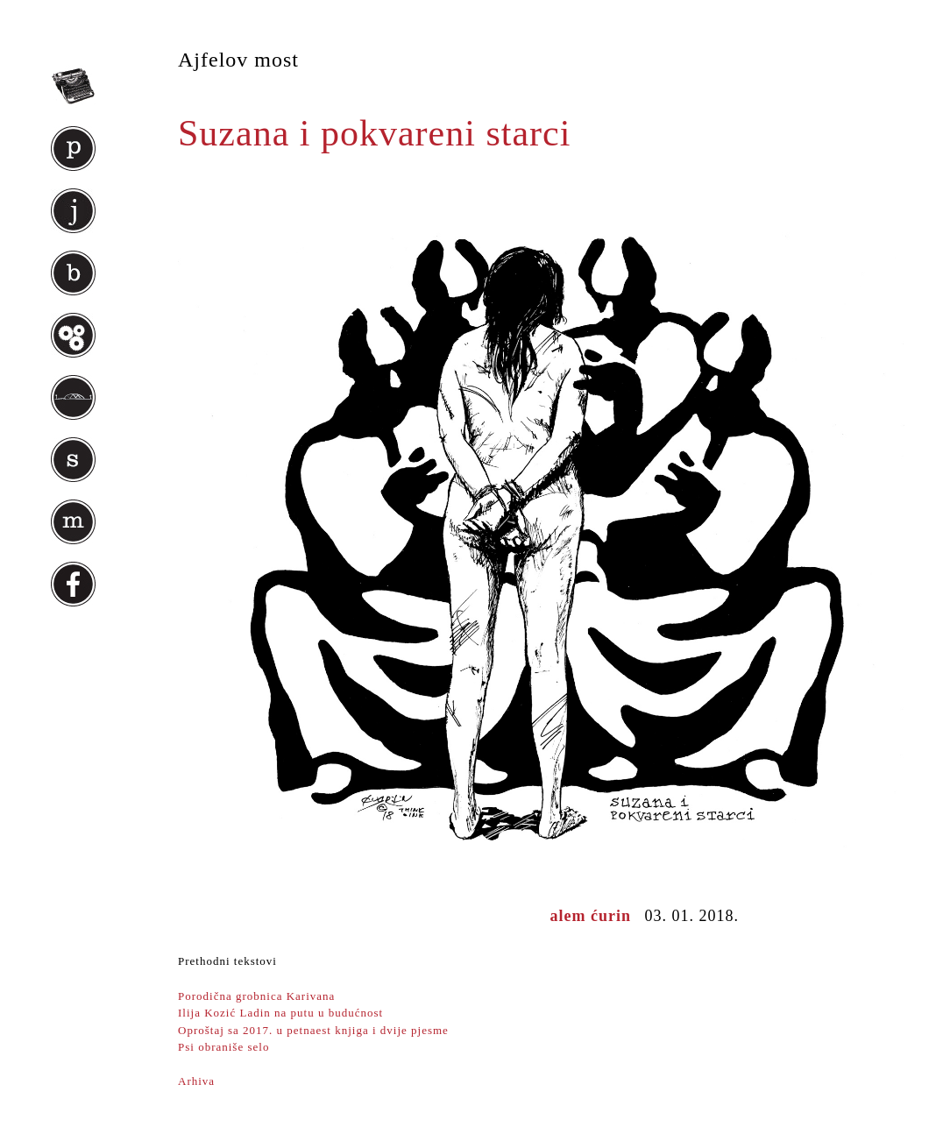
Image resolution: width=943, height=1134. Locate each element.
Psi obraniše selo (223, 1046)
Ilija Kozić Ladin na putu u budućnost (280, 1012)
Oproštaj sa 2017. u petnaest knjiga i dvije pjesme (313, 1030)
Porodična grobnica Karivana (256, 996)
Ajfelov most (238, 59)
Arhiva (196, 1081)
